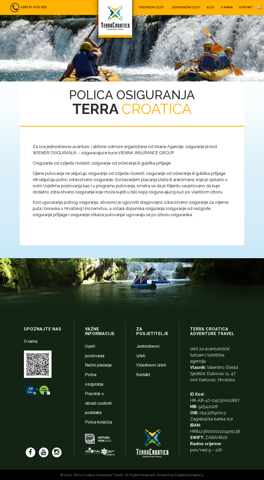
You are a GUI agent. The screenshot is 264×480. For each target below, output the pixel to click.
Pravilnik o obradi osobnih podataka (98, 403)
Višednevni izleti (151, 7)
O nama (227, 7)
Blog (210, 7)
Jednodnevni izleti (185, 7)
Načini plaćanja (98, 365)
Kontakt (246, 7)
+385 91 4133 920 (33, 7)
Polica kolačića (98, 422)
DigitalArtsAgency (189, 475)
